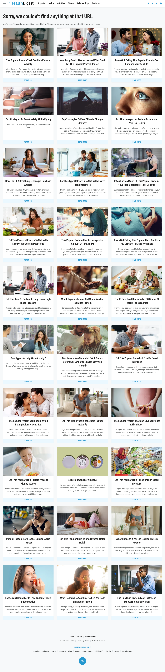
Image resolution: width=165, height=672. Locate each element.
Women (116, 651)
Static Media (70, 641)
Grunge (77, 651)
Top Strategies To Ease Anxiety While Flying (28, 119)
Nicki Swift (99, 651)
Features (96, 3)
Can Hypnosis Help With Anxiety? (28, 358)
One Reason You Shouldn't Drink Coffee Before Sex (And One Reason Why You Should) (82, 362)
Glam (70, 651)
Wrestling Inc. (127, 651)
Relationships (83, 3)
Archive (79, 637)
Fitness (71, 3)
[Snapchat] (157, 4)
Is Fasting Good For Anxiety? (82, 479)
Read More (28, 80)
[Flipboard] (153, 4)
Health (51, 3)
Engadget (36, 651)
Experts (41, 3)
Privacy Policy (90, 637)
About (72, 637)
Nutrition (61, 3)
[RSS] (161, 4)
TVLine (53, 651)
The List (108, 651)
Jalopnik (45, 651)
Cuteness (62, 651)
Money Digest (87, 651)
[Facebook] (149, 4)
